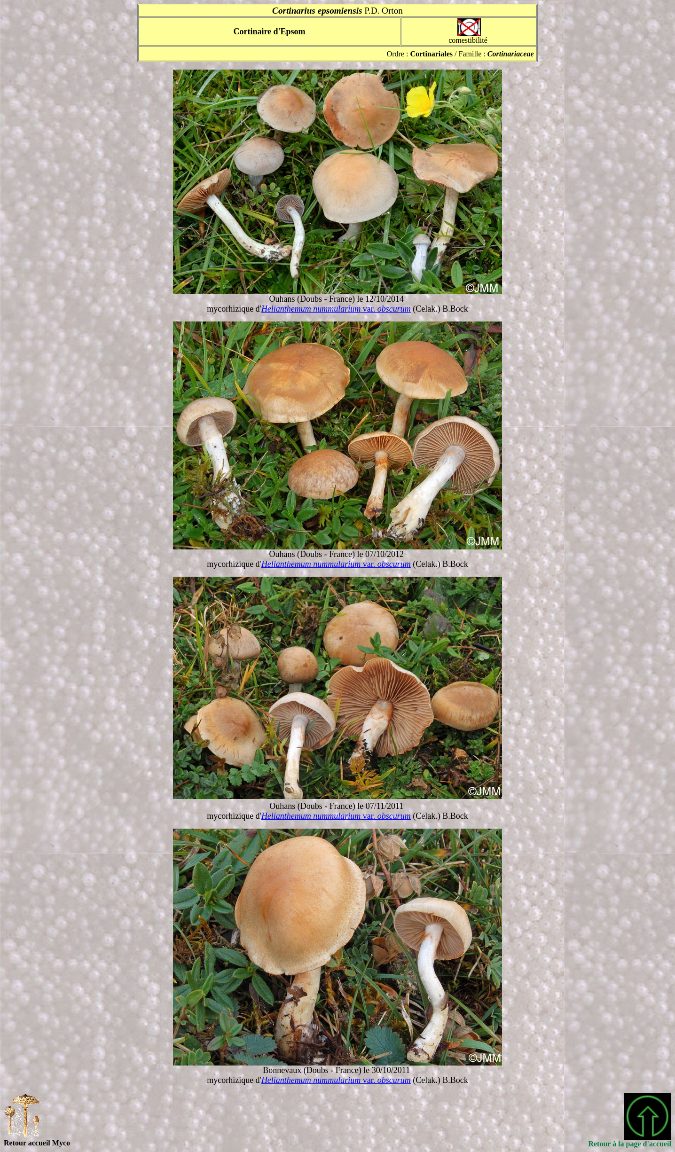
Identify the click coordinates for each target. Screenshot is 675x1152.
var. (336, 308)
